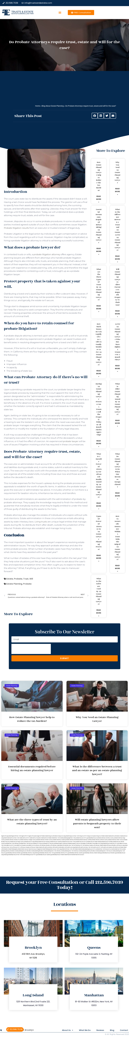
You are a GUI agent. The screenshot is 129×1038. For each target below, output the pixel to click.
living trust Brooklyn (53, 836)
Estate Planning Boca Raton (14, 849)
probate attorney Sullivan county (99, 839)
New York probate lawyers (77, 838)
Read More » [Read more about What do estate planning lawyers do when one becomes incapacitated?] (117, 496)
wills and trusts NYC (96, 847)
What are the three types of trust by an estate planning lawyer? (98, 284)
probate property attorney (60, 843)
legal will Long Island (6, 836)
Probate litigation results (16, 228)
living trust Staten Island (102, 836)
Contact (124, 1030)
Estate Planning (14, 583)
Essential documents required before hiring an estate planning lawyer (99, 226)
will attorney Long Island (56, 845)
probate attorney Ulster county (115, 839)
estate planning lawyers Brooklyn (23, 851)
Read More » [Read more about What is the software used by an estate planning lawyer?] (98, 613)
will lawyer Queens (25, 847)
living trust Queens (91, 836)
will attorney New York (68, 845)
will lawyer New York (6, 847)
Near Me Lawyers (79, 854)
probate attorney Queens (59, 839)
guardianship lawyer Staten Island (59, 854)
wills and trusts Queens (106, 847)
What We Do (83, 1030)
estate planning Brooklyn (37, 851)
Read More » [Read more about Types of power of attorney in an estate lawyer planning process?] (98, 558)
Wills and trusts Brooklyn (59, 847)
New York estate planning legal (62, 838)
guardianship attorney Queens (75, 853)
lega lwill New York (16, 836)
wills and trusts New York (84, 847)
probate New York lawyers (102, 849)
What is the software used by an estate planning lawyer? (98, 591)
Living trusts (40, 521)
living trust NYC (83, 836)
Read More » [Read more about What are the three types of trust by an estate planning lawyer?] (98, 309)
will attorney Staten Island (99, 845)
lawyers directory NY (111, 843)
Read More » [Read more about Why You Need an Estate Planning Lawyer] (117, 191)
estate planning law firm (22, 14)
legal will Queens (32, 836)
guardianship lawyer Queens (43, 854)
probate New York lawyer (25, 843)
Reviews (99, 1030)
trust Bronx (36, 845)
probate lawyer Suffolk (106, 841)
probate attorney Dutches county (105, 838)
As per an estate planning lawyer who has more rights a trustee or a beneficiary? (117, 342)
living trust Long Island (63, 836)
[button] (60, 12)
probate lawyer (70, 441)
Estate (9, 578)
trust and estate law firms (115, 849)
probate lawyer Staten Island (93, 841)
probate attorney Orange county (28, 839)
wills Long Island (61, 849)
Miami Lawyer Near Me (27, 849)
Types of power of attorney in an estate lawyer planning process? (99, 533)
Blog (111, 1030)
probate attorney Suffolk (85, 839)
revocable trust (30, 845)
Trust (26, 578)
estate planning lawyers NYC (88, 849)
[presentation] (31, 649)
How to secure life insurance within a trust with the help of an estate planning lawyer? (117, 538)
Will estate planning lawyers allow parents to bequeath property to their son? (117, 287)
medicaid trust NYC (24, 838)
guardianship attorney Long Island (29, 853)
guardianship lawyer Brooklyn (107, 853)
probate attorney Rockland (72, 839)
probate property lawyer (74, 843)
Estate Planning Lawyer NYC (29, 854)
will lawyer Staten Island (36, 847)
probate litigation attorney (46, 254)
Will (31, 578)
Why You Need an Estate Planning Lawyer (117, 172)
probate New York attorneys (12, 843)
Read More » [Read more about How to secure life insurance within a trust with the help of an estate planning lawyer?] (117, 568)
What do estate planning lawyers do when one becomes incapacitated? (117, 470)
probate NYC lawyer (38, 843)
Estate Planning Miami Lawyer (49, 849)
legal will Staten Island (42, 836)
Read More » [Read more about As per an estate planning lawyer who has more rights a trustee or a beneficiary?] (117, 368)
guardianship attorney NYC (60, 853)
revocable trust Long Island (99, 843)
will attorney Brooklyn (44, 845)
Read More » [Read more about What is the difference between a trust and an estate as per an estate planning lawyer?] (117, 259)
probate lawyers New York (68, 841)
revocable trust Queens (20, 845)
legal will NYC (24, 836)
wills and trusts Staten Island (119, 847)
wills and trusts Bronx (47, 847)
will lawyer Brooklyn (111, 845)
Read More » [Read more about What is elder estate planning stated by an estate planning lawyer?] (117, 423)
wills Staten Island (76, 849)
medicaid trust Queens (35, 838)
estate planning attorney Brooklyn (87, 851)
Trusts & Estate (22, 11)
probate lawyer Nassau (43, 841)
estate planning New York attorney (52, 851)
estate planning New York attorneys (70, 851)
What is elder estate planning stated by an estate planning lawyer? (117, 399)
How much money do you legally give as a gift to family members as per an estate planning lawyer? (99, 344)
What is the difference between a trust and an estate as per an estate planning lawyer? (117, 230)
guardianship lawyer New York (14, 854)
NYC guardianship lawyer (90, 838)
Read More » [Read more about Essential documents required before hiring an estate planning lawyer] (98, 251)
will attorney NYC (78, 845)
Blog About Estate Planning (53, 106)
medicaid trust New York (13, 838)
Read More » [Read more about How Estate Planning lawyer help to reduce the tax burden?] (98, 199)
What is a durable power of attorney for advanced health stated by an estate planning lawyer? (99, 475)
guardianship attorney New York (46, 853)
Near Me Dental (71, 854)
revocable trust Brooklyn (86, 843)
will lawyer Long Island (121, 845)
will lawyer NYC (16, 847)
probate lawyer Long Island (30, 841)
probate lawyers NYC (80, 841)
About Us (64, 1030)
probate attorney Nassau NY (12, 839)
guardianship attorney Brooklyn (13, 853)
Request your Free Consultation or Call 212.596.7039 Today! (64, 885)
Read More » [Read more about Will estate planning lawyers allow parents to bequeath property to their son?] (117, 314)
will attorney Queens (88, 845)
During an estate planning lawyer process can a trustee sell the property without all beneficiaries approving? (99, 409)
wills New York (68, 849)
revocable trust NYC (9, 845)
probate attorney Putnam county (44, 839)
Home (37, 106)
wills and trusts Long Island (71, 847)
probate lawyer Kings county (16, 841)
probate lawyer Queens (55, 841)
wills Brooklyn (4, 849)
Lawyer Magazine (37, 849)
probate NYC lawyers (48, 843)
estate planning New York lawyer (104, 851)
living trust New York (74, 836)
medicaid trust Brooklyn (114, 836)
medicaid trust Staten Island (48, 838)
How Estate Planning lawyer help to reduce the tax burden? (98, 176)
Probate (18, 578)
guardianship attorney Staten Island (91, 853)
